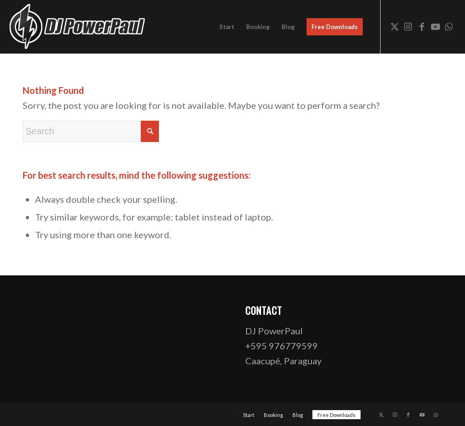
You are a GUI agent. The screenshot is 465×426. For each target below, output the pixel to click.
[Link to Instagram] (408, 26)
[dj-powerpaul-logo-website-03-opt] (78, 27)
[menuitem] (226, 27)
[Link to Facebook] (422, 26)
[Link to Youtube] (435, 26)
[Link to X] (394, 26)
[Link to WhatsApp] (449, 26)
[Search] (91, 131)
